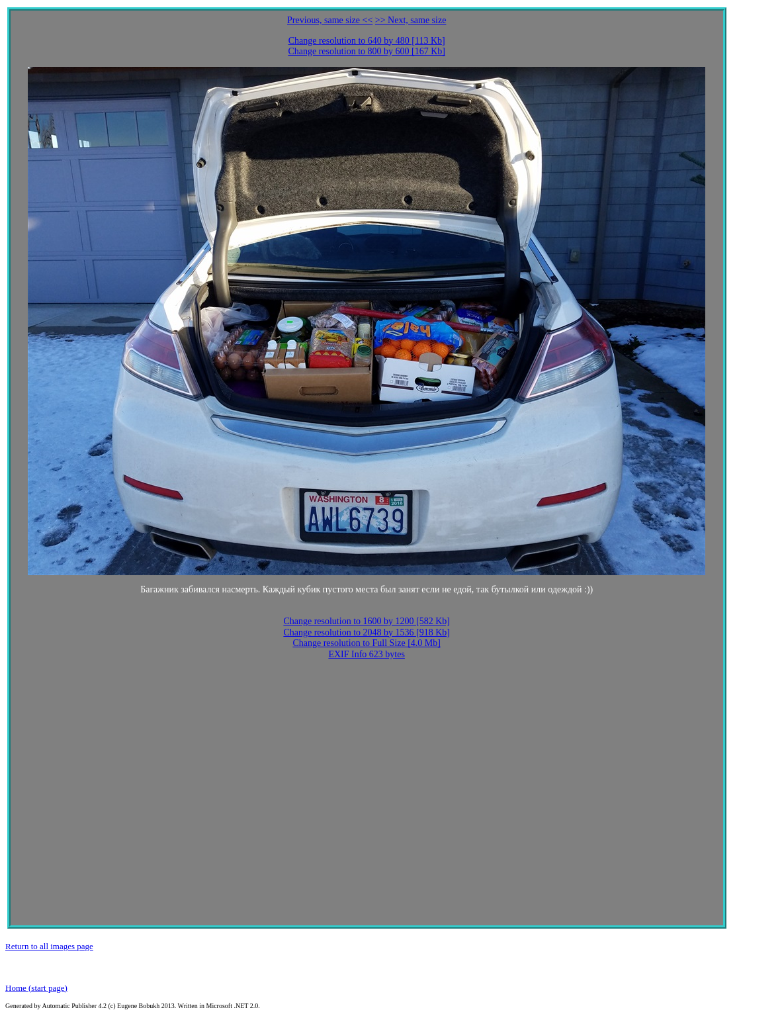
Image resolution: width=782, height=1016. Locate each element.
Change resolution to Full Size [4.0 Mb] (366, 643)
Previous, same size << (329, 20)
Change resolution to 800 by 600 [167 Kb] (366, 51)
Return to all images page (49, 946)
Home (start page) (36, 988)
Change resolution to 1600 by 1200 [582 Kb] (366, 621)
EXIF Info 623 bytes (366, 654)
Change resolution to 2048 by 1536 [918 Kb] (366, 632)
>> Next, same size (411, 20)
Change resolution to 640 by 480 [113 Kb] (366, 41)
